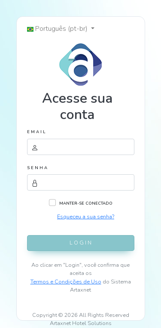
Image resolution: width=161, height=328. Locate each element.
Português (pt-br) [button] (58, 28)
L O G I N (80, 243)
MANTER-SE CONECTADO (85, 203)
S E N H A (37, 167)
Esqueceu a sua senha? (85, 217)
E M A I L (36, 131)
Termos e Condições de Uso (65, 282)
